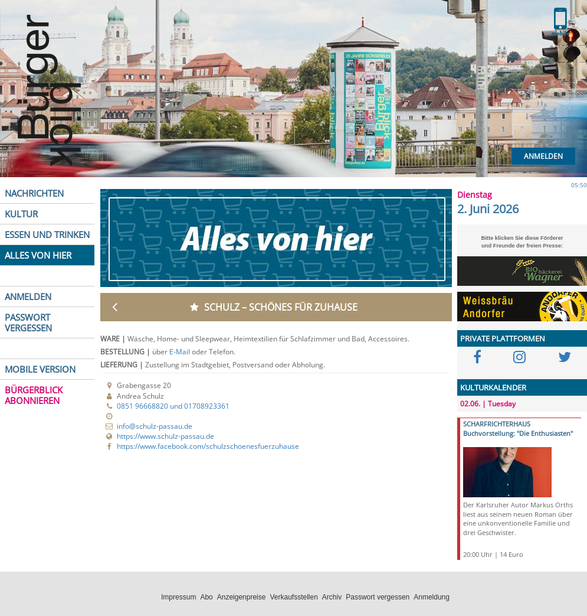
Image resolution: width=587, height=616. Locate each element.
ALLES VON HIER (38, 255)
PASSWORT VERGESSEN (28, 322)
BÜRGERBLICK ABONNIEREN (34, 395)
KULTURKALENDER (493, 387)
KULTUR (21, 214)
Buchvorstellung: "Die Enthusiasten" (518, 433)
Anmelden (543, 156)
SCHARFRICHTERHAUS (496, 423)
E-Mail (180, 352)
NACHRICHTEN (34, 193)
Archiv (332, 597)
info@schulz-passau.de (154, 426)
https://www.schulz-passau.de (165, 436)
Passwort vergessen (377, 597)
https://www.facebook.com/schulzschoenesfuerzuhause (208, 446)
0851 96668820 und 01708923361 (173, 406)
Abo (206, 597)
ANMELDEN (28, 296)
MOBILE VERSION (40, 369)
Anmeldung (432, 597)
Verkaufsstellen (293, 597)
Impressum (178, 597)
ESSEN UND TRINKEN (47, 234)
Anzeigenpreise (241, 597)
